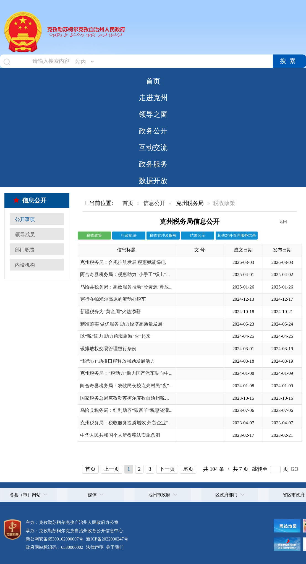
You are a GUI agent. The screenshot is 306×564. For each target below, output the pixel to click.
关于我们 (114, 547)
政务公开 (153, 131)
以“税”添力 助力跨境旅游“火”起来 (115, 336)
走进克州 (153, 97)
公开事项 (25, 219)
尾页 (188, 469)
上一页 (111, 469)
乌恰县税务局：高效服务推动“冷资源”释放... (126, 287)
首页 (153, 81)
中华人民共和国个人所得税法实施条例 (120, 435)
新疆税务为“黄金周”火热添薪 (110, 311)
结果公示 (197, 235)
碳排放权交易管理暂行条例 (108, 348)
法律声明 (95, 547)
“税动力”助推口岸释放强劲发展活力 (117, 361)
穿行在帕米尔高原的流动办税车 (113, 299)
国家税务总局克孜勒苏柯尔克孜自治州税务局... (129, 398)
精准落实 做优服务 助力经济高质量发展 (121, 324)
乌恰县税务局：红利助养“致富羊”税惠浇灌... (126, 410)
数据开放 (153, 180)
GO (294, 469)
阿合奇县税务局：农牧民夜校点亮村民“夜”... (126, 385)
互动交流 (153, 147)
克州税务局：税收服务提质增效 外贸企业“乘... (128, 422)
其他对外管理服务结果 (236, 235)
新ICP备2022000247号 (106, 539)
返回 (283, 221)
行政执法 (129, 235)
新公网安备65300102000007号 (54, 539)
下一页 (167, 469)
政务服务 (153, 164)
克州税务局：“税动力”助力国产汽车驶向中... (126, 373)
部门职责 (25, 250)
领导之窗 (153, 114)
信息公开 (30, 200)
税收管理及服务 (163, 235)
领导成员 (25, 234)
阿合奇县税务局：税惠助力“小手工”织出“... (125, 274)
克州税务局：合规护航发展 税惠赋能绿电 (123, 262)
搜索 (289, 61)
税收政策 (94, 235)
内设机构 (25, 265)
